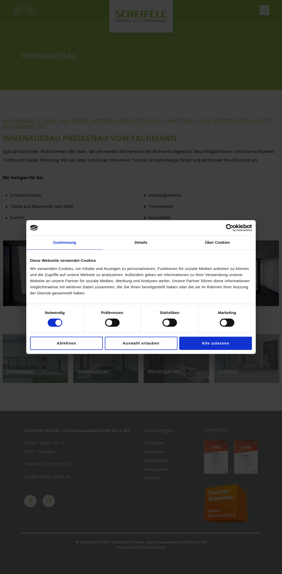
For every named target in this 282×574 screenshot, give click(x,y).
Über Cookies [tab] (217, 242)
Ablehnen (66, 343)
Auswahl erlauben (141, 343)
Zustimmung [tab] (64, 242)
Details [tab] (141, 242)
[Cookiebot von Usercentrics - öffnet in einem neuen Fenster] (229, 228)
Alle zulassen (215, 343)
